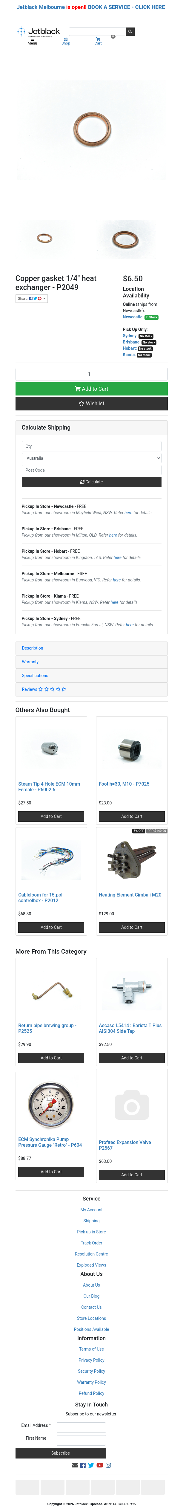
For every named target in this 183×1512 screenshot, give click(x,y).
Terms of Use (91, 1349)
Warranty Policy (91, 1382)
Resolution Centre (91, 1254)
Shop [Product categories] (65, 41)
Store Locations (91, 1318)
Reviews (44, 689)
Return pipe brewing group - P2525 (47, 1028)
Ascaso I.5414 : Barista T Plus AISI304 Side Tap (130, 1028)
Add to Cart (91, 389)
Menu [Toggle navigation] (32, 41)
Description (32, 648)
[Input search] (97, 32)
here (128, 512)
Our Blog (92, 1296)
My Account (91, 1209)
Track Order (91, 1243)
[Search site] (130, 32)
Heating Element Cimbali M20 (130, 895)
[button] (92, 403)
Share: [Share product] (30, 299)
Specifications (35, 675)
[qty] (92, 446)
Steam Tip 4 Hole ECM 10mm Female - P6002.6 (49, 786)
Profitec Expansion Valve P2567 (125, 1145)
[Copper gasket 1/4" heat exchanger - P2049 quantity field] (92, 374)
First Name (36, 1438)
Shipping (91, 1220)
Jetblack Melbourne (41, 7)
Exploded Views (91, 1265)
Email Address (36, 1425)
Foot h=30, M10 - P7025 (124, 784)
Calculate (91, 481)
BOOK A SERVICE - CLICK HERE (126, 7)
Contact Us (91, 1307)
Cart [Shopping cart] (104, 41)
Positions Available (91, 1329)
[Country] (92, 458)
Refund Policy (91, 1393)
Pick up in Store (91, 1232)
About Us (91, 1285)
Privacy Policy (91, 1360)
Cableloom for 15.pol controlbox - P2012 (40, 897)
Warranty (30, 661)
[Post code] (92, 470)
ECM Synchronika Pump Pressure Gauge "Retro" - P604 (50, 1142)
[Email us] (75, 1465)
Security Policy (91, 1371)
